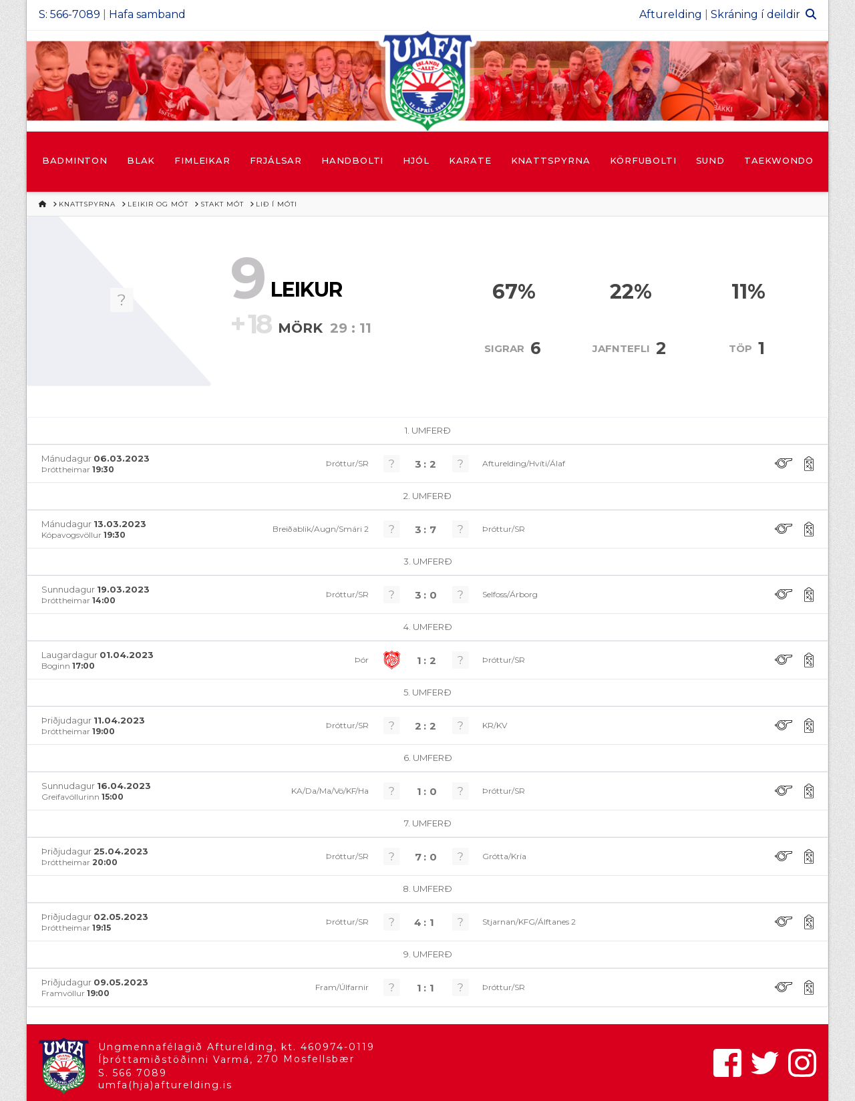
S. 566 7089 (132, 1073)
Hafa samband (147, 14)
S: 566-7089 (69, 14)
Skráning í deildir (755, 14)
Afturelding (670, 14)
